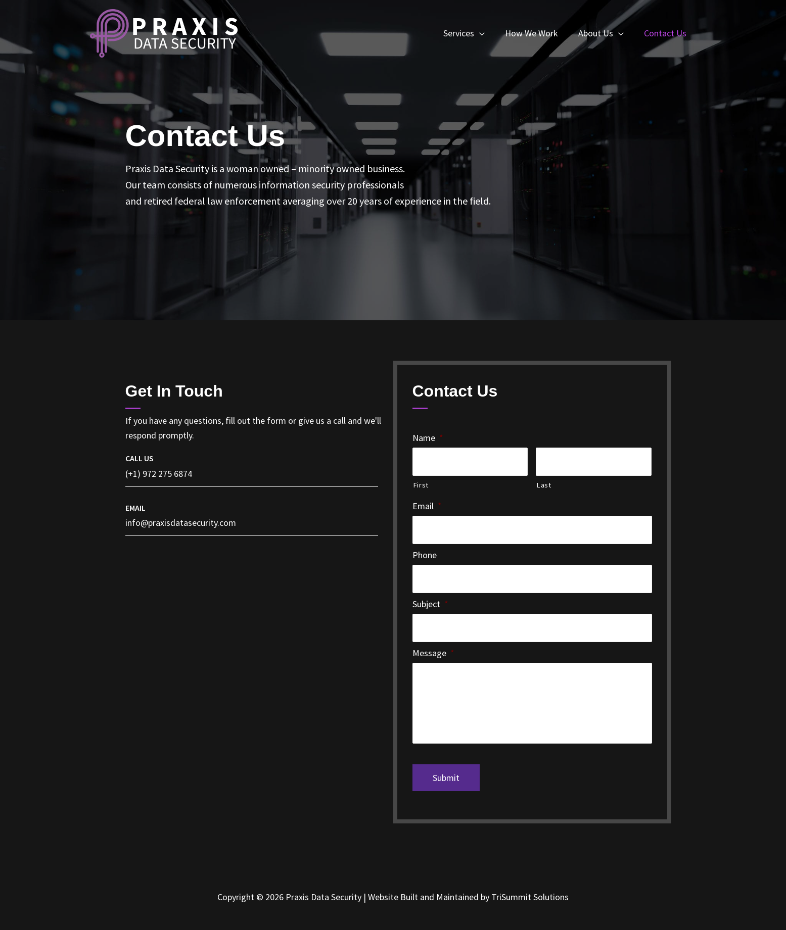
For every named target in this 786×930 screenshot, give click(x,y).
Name (427, 438)
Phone (424, 555)
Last (543, 485)
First (421, 485)
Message (433, 653)
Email (427, 506)
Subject (430, 604)
